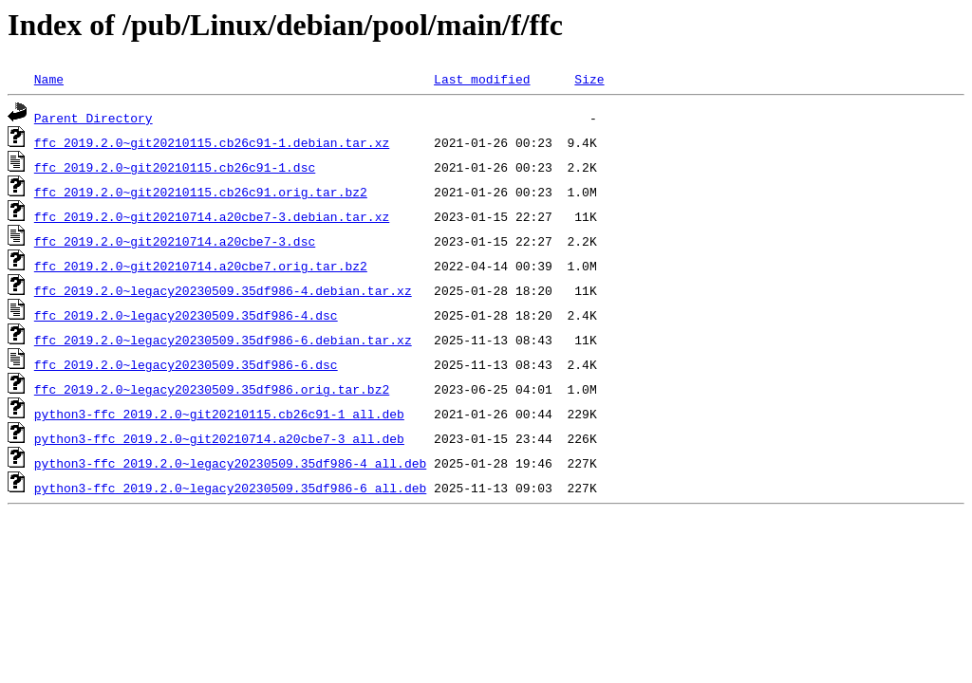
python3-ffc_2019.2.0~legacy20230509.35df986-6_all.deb (230, 487)
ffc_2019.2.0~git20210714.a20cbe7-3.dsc (174, 240)
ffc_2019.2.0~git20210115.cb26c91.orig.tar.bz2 (200, 191)
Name (49, 78)
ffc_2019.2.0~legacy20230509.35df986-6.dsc (186, 364)
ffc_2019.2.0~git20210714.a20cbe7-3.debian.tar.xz (211, 216)
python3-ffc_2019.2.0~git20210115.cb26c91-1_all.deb (219, 413)
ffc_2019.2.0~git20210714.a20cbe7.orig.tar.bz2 (200, 265)
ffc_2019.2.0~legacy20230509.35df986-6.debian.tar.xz (223, 339)
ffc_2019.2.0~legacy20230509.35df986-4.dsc (186, 314)
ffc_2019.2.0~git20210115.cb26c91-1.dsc (174, 166)
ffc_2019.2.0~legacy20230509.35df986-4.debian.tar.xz (223, 290)
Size (589, 78)
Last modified (482, 78)
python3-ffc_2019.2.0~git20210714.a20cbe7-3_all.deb (219, 438)
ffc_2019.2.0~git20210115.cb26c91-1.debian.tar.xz (211, 142)
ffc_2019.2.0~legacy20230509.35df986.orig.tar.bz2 (211, 388)
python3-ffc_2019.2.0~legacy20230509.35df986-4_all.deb (230, 462)
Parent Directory (93, 117)
